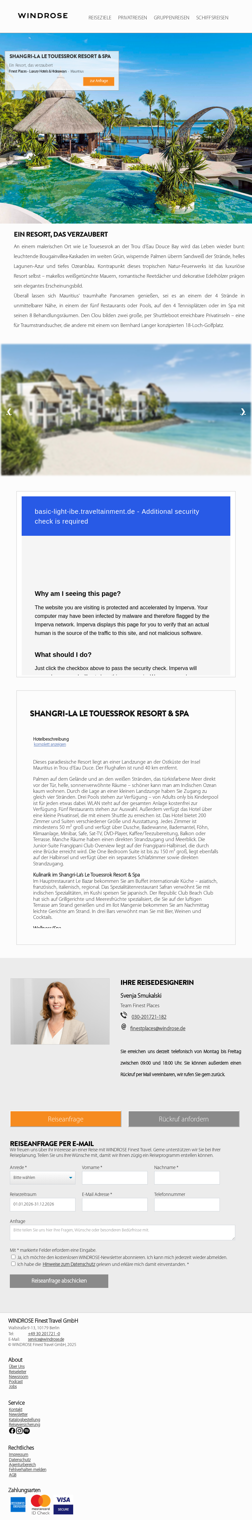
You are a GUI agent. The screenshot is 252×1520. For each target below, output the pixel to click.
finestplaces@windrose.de (157, 1028)
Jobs (13, 1387)
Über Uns (17, 1367)
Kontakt (15, 1410)
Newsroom (18, 1377)
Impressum (18, 1455)
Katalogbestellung (24, 1420)
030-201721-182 (149, 1017)
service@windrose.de (46, 1339)
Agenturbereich (22, 1465)
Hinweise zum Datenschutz (69, 1264)
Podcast (16, 1382)
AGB (12, 1475)
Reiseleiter (17, 1372)
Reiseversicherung (24, 1425)
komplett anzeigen (50, 745)
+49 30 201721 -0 (44, 1334)
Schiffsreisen (212, 18)
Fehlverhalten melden (27, 1470)
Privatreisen (132, 18)
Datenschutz (20, 1460)
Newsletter (18, 1415)
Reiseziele (100, 18)
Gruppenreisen (172, 18)
